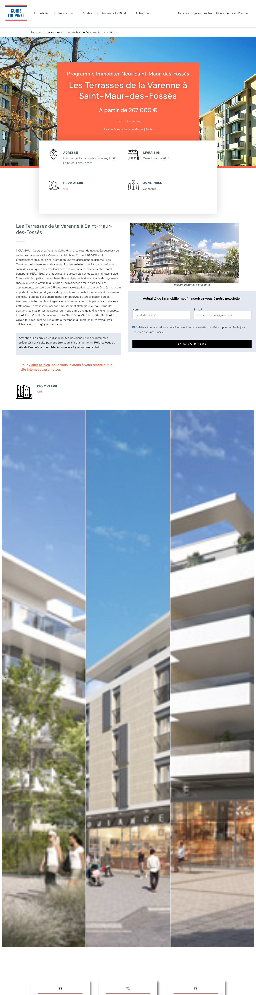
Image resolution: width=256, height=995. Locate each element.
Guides (88, 13)
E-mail (198, 309)
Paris (113, 32)
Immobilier (42, 13)
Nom (135, 309)
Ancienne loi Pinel (114, 13)
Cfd (65, 188)
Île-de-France (75, 32)
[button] (5, 678)
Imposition (66, 13)
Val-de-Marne (95, 32)
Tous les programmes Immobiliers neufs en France (213, 13)
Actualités (142, 13)
